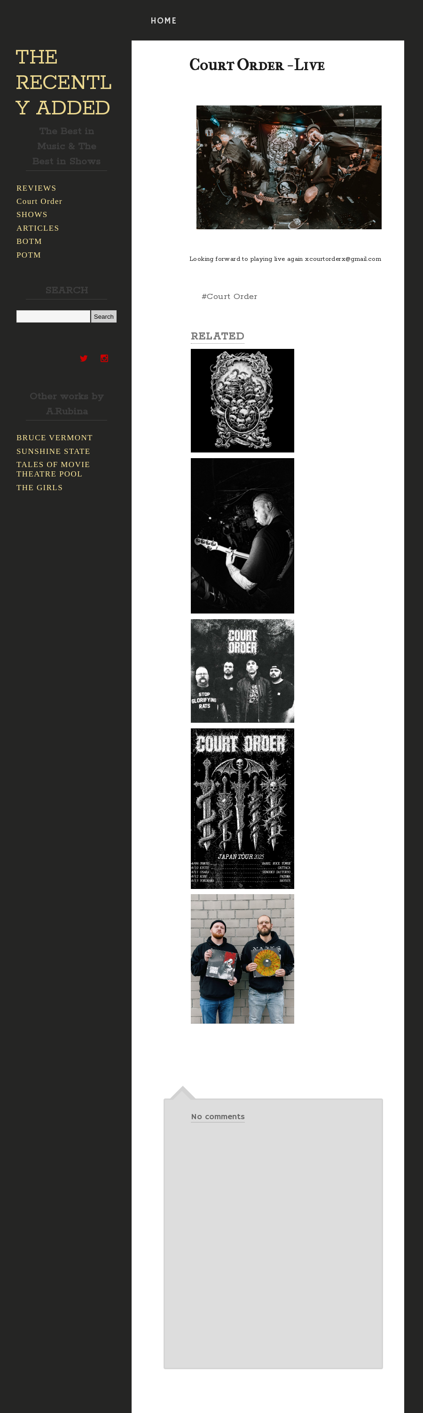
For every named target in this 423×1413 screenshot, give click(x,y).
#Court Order (230, 296)
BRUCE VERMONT (54, 437)
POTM (28, 254)
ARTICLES (37, 228)
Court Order (39, 201)
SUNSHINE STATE (53, 451)
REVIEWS (36, 188)
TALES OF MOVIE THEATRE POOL (53, 469)
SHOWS (32, 214)
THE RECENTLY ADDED (64, 83)
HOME (163, 21)
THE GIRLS (39, 487)
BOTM (29, 241)
